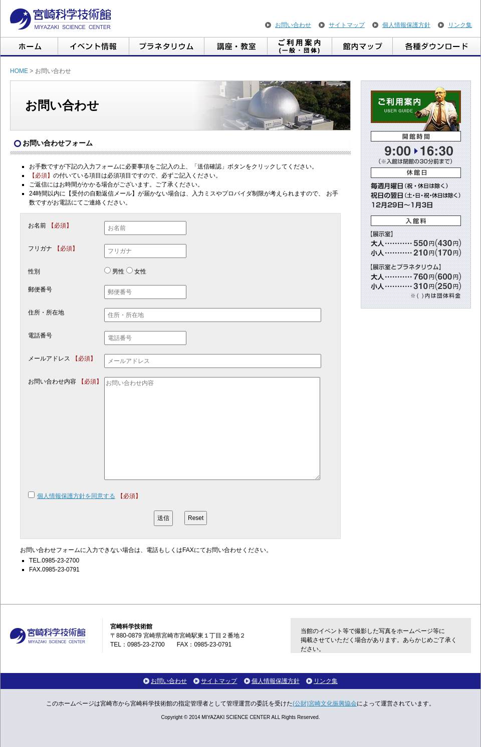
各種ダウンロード (436, 46)
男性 (118, 271)
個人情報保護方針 (406, 25)
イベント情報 (93, 46)
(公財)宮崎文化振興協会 (325, 703)
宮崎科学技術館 (60, 19)
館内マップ (362, 46)
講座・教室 (236, 46)
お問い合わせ (293, 25)
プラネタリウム (166, 46)
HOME (19, 71)
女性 (140, 271)
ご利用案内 (300, 46)
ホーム (29, 46)
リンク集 (460, 25)
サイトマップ (347, 25)
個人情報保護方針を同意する (76, 496)
